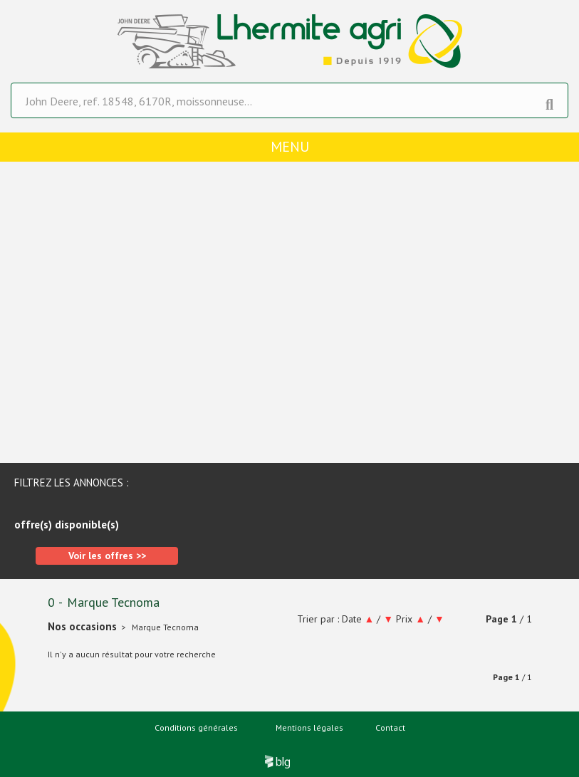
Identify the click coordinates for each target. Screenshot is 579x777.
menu (290, 146)
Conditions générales (196, 727)
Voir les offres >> (107, 555)
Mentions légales (309, 727)
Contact (390, 727)
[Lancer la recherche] (549, 101)
